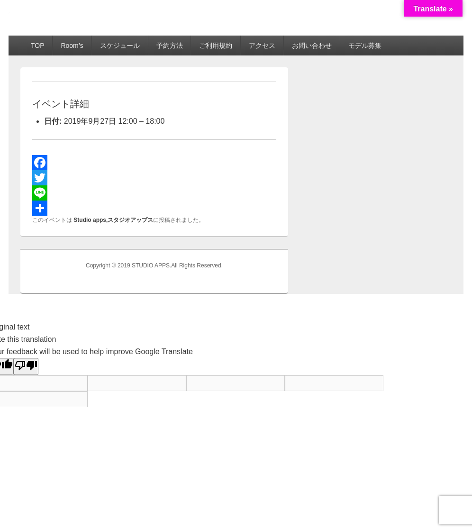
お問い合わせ (312, 45)
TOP (38, 45)
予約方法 (169, 45)
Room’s (72, 45)
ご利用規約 (215, 45)
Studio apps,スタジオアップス (113, 220)
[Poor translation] (26, 366)
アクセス (262, 45)
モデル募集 (364, 45)
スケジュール (120, 45)
